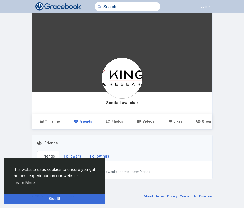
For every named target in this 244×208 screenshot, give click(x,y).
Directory (206, 196)
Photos (114, 121)
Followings (99, 156)
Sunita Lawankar (122, 102)
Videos (145, 121)
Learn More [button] (24, 183)
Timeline (50, 121)
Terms (160, 196)
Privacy (172, 196)
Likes (175, 121)
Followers (72, 156)
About (149, 196)
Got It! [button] (54, 198)
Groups (205, 121)
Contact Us (189, 196)
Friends (83, 121)
